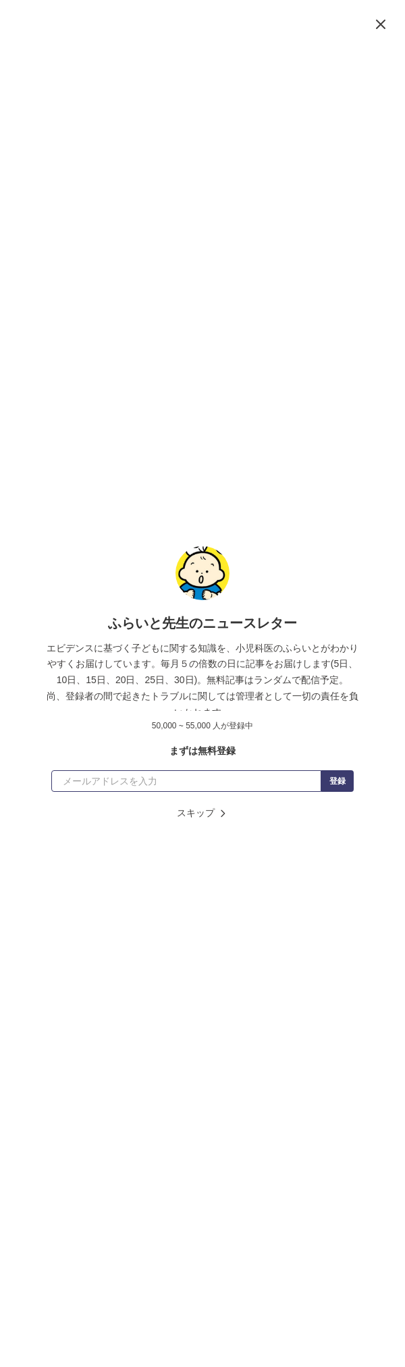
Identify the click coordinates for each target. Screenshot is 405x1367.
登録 (337, 781)
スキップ (202, 813)
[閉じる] (380, 24)
